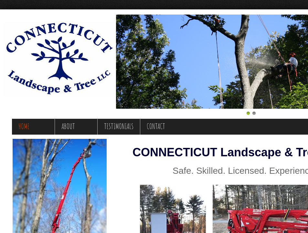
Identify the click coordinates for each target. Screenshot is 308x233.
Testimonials (118, 126)
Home (23, 126)
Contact (156, 126)
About (68, 126)
